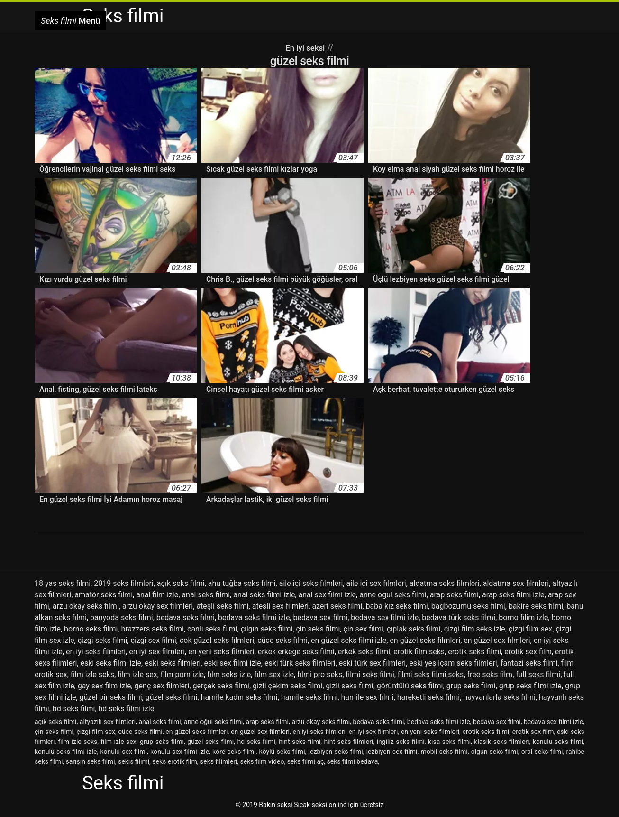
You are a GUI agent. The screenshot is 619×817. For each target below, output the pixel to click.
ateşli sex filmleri (280, 606)
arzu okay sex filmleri (157, 606)
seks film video (262, 761)
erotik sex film (528, 651)
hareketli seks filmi (428, 697)
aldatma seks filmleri (445, 583)
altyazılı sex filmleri (108, 721)
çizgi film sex (530, 628)
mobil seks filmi (443, 751)
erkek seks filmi (364, 651)
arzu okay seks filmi (86, 606)
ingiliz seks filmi (401, 741)
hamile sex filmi (367, 697)
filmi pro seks (319, 674)
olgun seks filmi (494, 751)
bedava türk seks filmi (458, 617)
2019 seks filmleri (124, 583)
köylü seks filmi (282, 751)
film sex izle (274, 674)
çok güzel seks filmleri (217, 640)
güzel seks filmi (172, 697)
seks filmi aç (305, 761)
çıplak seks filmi (414, 628)
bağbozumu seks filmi (468, 606)
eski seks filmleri (172, 663)
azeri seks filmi (337, 606)
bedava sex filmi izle (385, 617)
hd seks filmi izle (127, 708)
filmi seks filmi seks (431, 674)
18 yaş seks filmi (63, 583)
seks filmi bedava (352, 761)
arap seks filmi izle (513, 594)
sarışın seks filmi (90, 761)
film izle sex (137, 674)
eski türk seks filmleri (300, 663)
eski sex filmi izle (232, 663)
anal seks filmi (206, 594)
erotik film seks (419, 651)
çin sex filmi (363, 628)
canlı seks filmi (212, 628)
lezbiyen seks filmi (336, 751)
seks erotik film (174, 761)
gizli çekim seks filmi (287, 685)
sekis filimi (133, 761)
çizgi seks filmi (102, 640)
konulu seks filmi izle (66, 751)
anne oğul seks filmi (392, 594)
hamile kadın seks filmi (239, 697)
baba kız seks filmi (397, 606)
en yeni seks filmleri (221, 651)
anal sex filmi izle (327, 594)
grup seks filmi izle (530, 685)
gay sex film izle (104, 685)
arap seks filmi (454, 594)
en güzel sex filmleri (497, 640)
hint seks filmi (299, 741)
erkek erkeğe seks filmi (296, 651)
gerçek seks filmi (220, 685)
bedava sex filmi (320, 617)
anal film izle (157, 594)
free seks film (490, 674)
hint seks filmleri (348, 741)
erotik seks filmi (474, 651)
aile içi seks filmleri (311, 583)
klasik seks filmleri (501, 741)
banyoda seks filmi (121, 617)
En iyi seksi (305, 47)
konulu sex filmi (123, 751)
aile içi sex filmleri (376, 583)
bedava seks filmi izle (254, 617)
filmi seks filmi (370, 674)
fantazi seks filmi (529, 663)
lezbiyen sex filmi (392, 751)
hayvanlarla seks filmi (499, 697)
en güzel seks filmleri (425, 640)
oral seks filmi (542, 751)
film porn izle (182, 674)
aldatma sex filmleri (516, 583)
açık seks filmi (181, 583)
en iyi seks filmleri (96, 651)
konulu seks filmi (558, 741)
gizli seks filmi (349, 685)
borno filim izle (523, 617)
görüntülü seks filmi (410, 685)
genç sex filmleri (162, 685)
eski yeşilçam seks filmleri (453, 663)
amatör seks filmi (103, 594)
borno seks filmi (91, 628)
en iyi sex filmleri (157, 651)
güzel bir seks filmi (111, 697)
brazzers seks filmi (152, 628)
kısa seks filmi (449, 741)
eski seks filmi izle (110, 663)
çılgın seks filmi (267, 628)
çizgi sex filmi (153, 640)
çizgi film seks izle (474, 628)
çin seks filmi (318, 628)
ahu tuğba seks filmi (242, 583)
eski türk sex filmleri (372, 663)
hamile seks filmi (309, 697)
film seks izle (229, 674)
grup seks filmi (471, 685)
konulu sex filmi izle (179, 751)
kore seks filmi (233, 751)
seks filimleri (218, 761)
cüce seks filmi (282, 640)
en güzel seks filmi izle (348, 640)
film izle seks (92, 674)
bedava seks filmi (185, 617)
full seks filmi (538, 674)
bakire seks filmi (536, 606)
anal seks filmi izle (264, 594)
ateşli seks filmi (222, 606)
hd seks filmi (74, 708)
